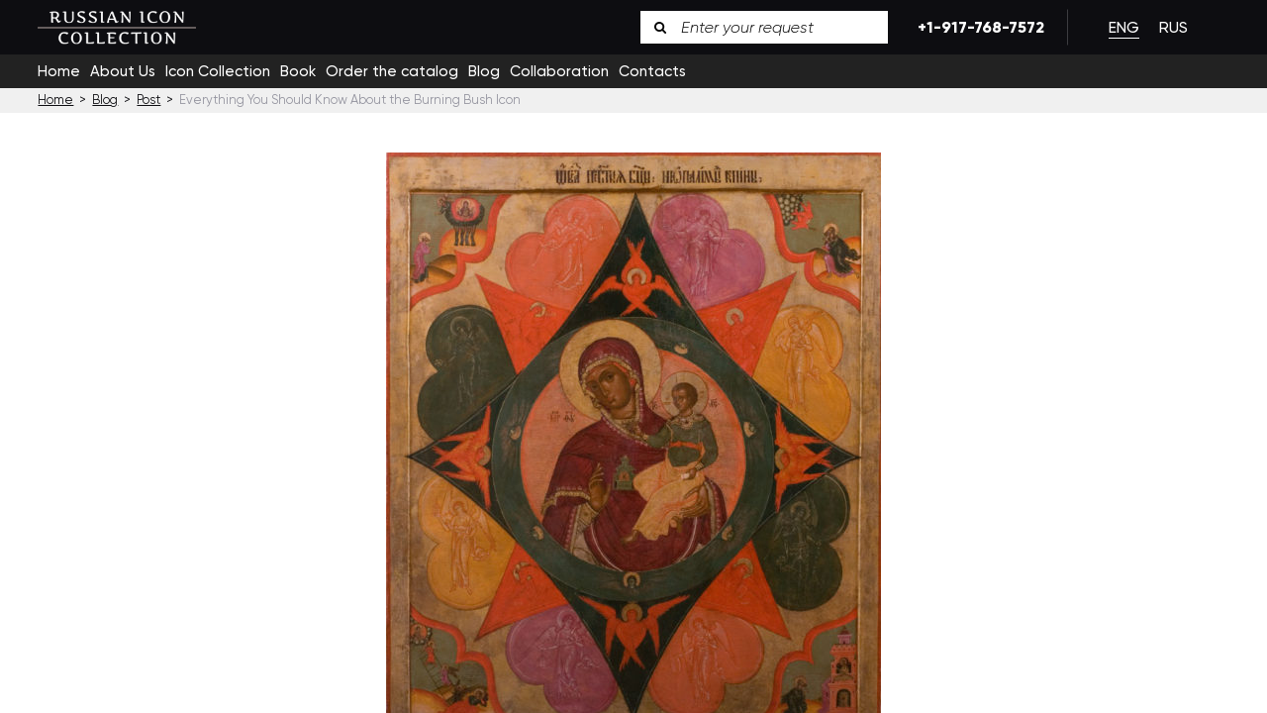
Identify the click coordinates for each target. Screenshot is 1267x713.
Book (298, 71)
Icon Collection (217, 71)
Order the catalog (392, 71)
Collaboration (559, 71)
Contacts (652, 71)
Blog (484, 71)
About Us (122, 71)
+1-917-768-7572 (977, 27)
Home (59, 71)
